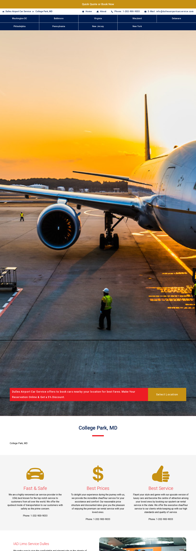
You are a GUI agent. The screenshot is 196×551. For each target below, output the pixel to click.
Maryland (137, 18)
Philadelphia (20, 26)
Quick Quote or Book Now (98, 4)
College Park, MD (43, 11)
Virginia (98, 18)
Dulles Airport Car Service (18, 11)
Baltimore (58, 18)
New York (137, 26)
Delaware (176, 18)
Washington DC (19, 18)
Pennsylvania (58, 26)
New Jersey (98, 26)
